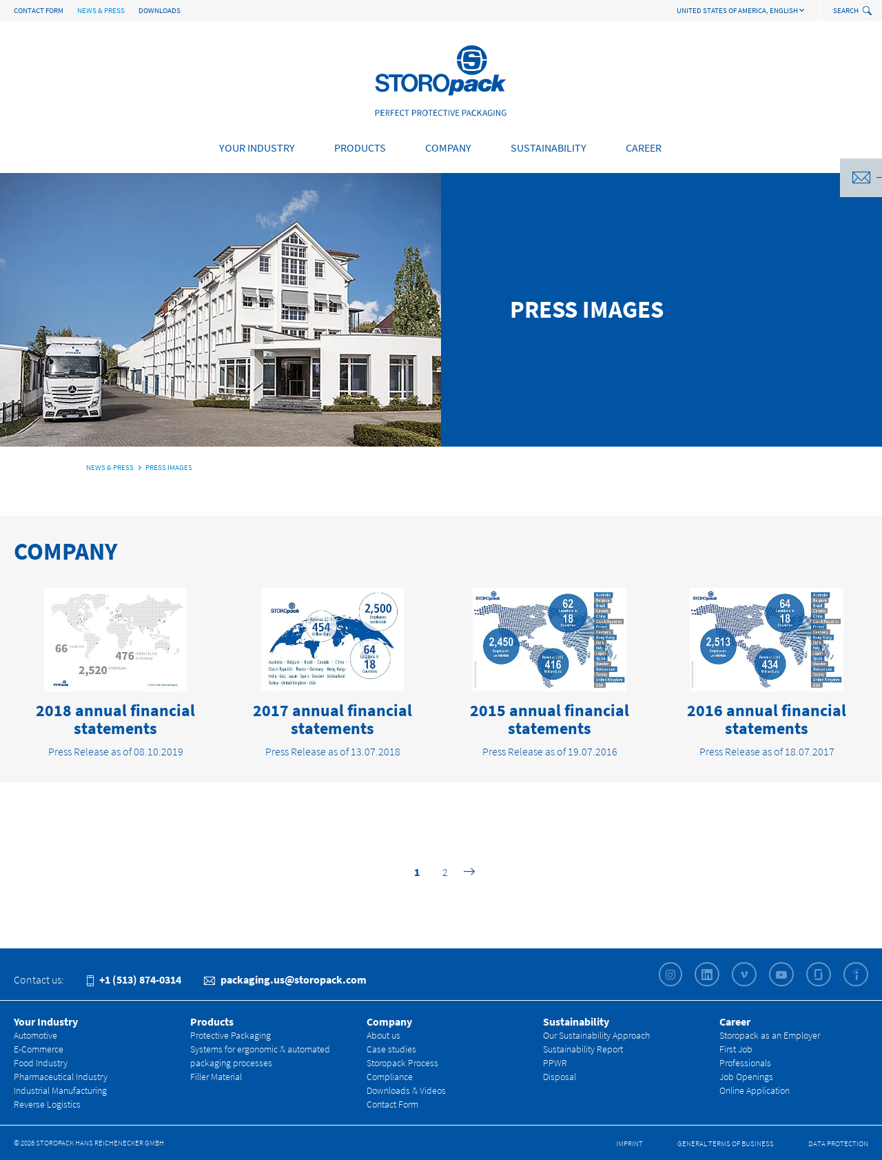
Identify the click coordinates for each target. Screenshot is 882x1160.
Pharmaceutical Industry (60, 1076)
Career (644, 147)
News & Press (101, 10)
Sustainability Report (583, 1049)
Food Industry (41, 1063)
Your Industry (257, 147)
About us (383, 1035)
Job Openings (746, 1076)
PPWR (555, 1063)
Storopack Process (402, 1063)
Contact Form (38, 10)
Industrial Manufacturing (60, 1090)
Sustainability (548, 147)
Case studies (391, 1049)
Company (448, 147)
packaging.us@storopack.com (285, 979)
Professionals (745, 1063)
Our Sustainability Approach (596, 1035)
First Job (735, 1049)
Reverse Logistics (47, 1104)
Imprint (629, 1143)
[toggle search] (868, 11)
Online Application (754, 1090)
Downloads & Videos (406, 1090)
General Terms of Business (725, 1143)
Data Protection (838, 1143)
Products (360, 147)
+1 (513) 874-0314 (134, 979)
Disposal (559, 1076)
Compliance (390, 1076)
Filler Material (216, 1076)
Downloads (160, 10)
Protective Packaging (230, 1035)
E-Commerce (38, 1049)
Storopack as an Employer (769, 1035)
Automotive (35, 1035)
